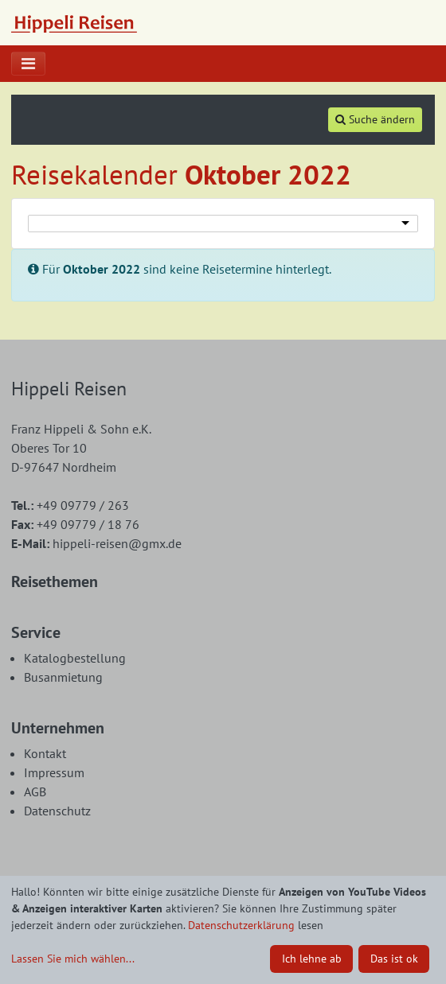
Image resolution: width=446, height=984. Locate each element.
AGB (35, 791)
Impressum (54, 772)
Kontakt (45, 753)
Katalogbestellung (75, 658)
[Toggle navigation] (28, 64)
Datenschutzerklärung (241, 925)
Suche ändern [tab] (375, 119)
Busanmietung (63, 677)
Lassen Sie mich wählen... (73, 958)
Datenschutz (57, 811)
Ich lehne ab (312, 958)
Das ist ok (394, 958)
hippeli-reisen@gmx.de (96, 543)
